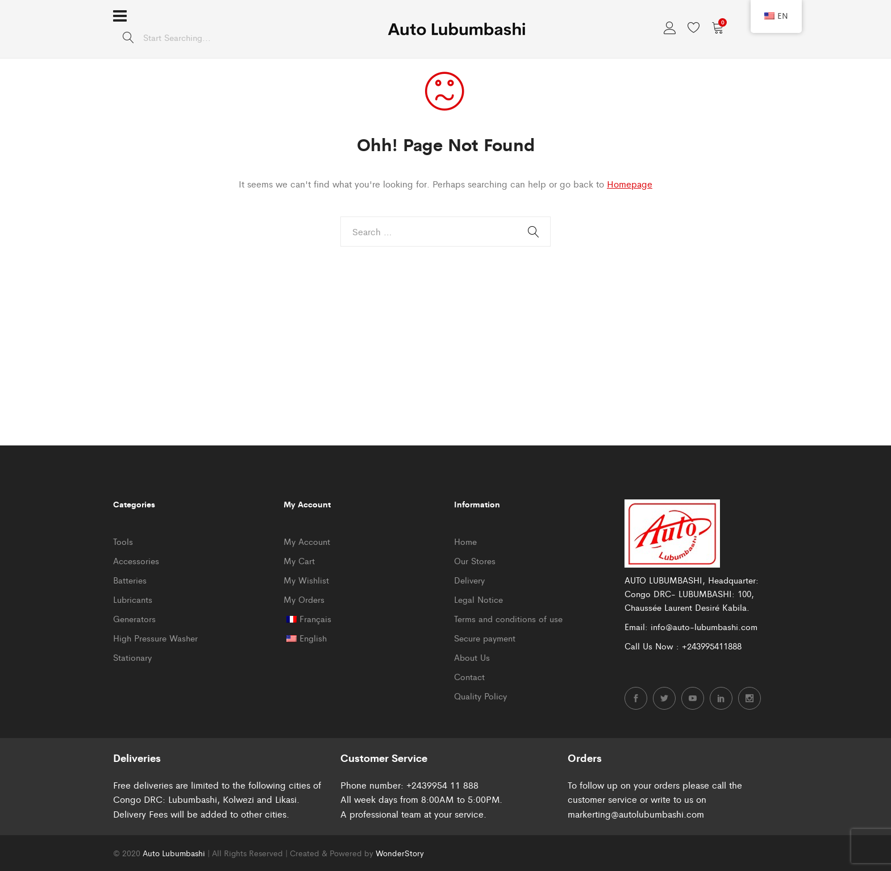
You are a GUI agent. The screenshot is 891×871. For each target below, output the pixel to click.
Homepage (629, 183)
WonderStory (400, 853)
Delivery (469, 580)
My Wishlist (306, 580)
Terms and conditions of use (508, 618)
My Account (307, 541)
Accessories (136, 560)
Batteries (130, 580)
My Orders (304, 599)
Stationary (132, 657)
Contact (469, 676)
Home (465, 541)
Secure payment (484, 638)
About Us (472, 657)
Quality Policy (480, 696)
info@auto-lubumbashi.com (704, 626)
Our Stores (475, 560)
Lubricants (132, 599)
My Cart (299, 560)
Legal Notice (478, 599)
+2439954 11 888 (442, 784)
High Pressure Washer (155, 638)
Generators (134, 618)
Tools (123, 541)
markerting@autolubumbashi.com (636, 813)
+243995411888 (712, 646)
